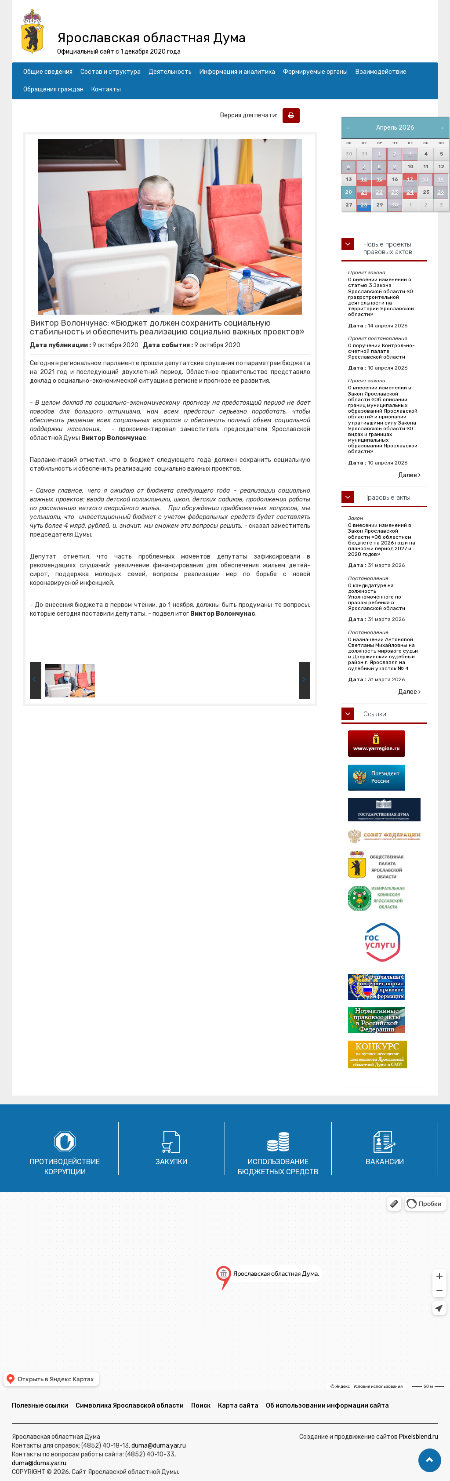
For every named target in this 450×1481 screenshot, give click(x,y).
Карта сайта (238, 1405)
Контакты (106, 89)
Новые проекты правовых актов (387, 248)
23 (394, 192)
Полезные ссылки (40, 1405)
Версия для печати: (250, 115)
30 (394, 205)
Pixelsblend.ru (418, 1437)
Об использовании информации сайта (327, 1405)
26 (440, 192)
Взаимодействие (381, 72)
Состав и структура (110, 72)
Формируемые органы (315, 72)
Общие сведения (48, 72)
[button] (429, 1460)
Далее (409, 475)
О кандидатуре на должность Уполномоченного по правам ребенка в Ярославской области (376, 597)
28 (363, 205)
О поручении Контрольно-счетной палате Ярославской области (381, 351)
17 (410, 179)
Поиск (200, 1405)
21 (364, 192)
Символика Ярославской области (130, 1405)
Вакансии (385, 1162)
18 (425, 179)
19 (441, 179)
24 (410, 192)
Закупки (171, 1162)
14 (364, 179)
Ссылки (374, 714)
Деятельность (170, 72)
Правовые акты (386, 497)
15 (379, 179)
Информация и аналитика (237, 72)
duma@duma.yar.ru (158, 1445)
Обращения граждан (53, 89)
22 (379, 192)
